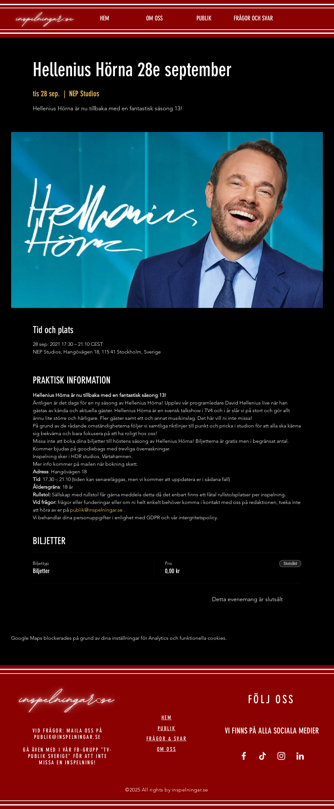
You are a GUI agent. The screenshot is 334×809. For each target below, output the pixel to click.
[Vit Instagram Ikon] (281, 756)
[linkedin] (300, 756)
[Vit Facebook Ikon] (243, 756)
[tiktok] (262, 756)
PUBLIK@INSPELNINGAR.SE (67, 737)
